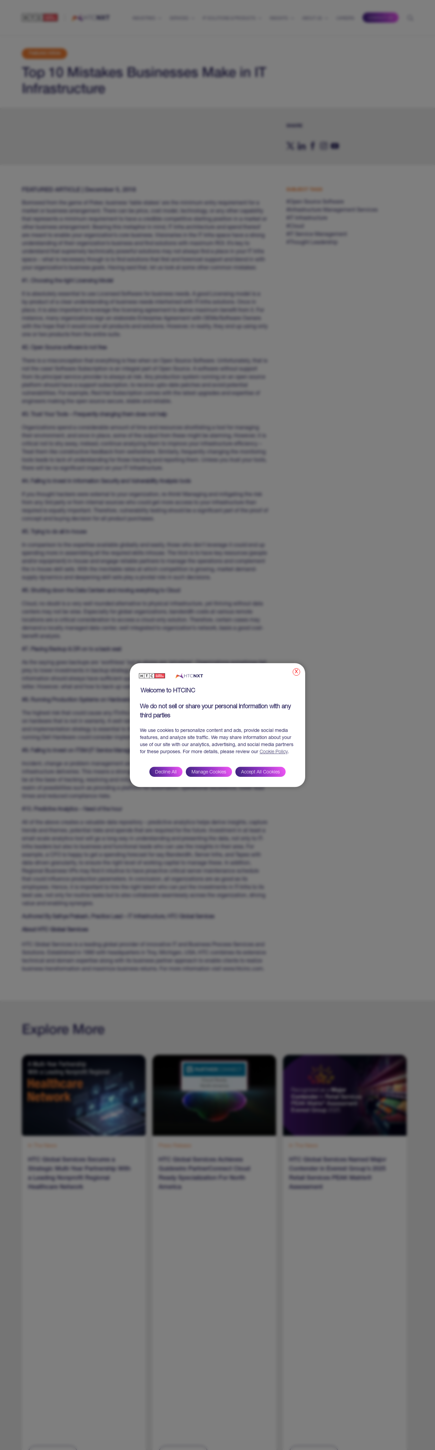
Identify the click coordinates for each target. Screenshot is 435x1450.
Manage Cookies (209, 772)
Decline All (166, 772)
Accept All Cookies (260, 772)
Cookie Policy (274, 752)
